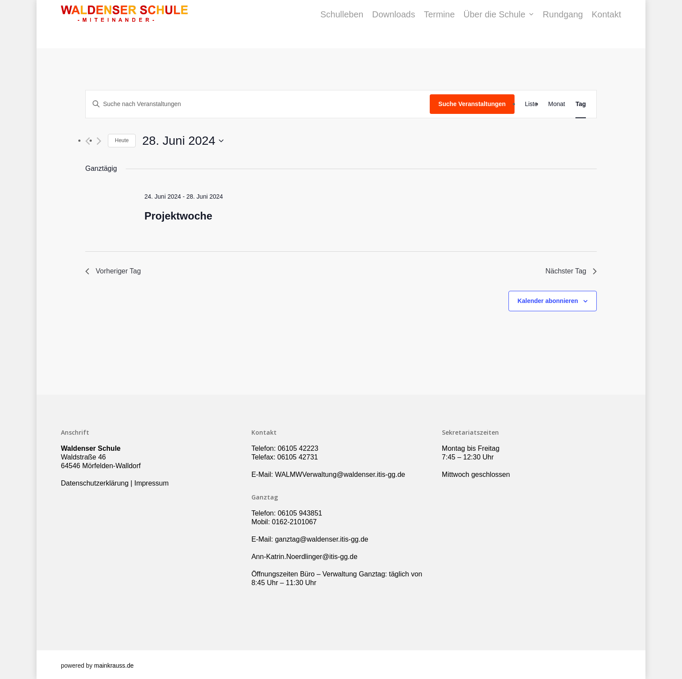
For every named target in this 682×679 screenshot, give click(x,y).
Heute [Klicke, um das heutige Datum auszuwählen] (122, 140)
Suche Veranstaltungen (472, 103)
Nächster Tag (571, 271)
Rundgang (563, 24)
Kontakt (606, 24)
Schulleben (341, 24)
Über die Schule (498, 24)
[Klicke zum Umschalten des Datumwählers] (183, 141)
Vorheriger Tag (113, 271)
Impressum (151, 483)
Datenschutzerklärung (95, 483)
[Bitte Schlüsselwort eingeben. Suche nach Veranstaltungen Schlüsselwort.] (258, 104)
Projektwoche (178, 216)
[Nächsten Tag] (99, 141)
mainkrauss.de (114, 665)
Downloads (393, 24)
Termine (439, 24)
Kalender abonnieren (548, 300)
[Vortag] (87, 141)
